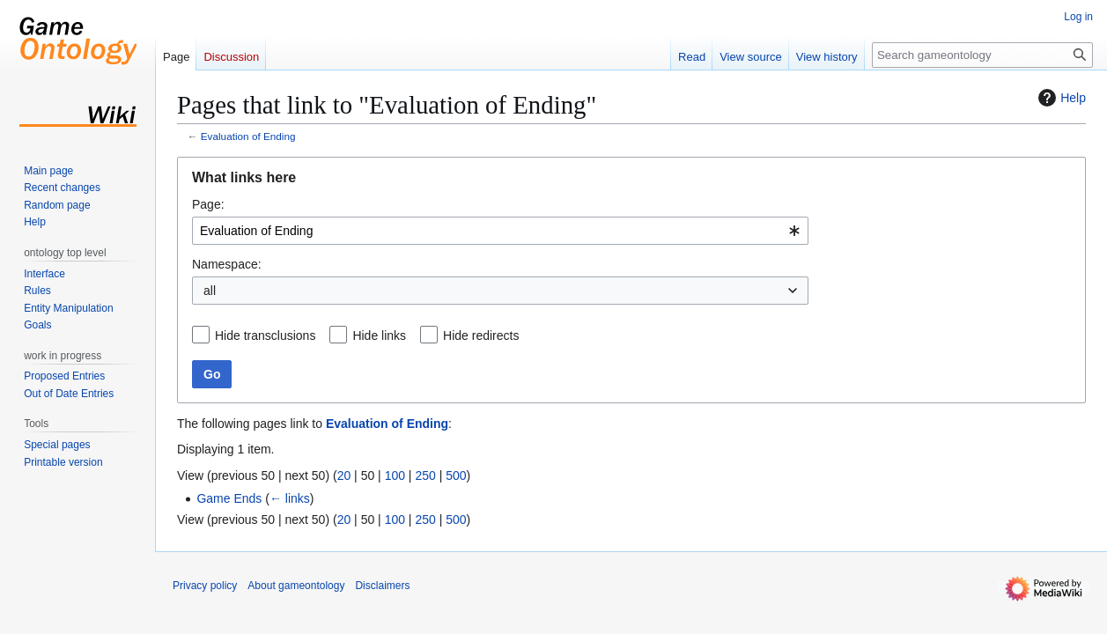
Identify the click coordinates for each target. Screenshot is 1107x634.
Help (1060, 98)
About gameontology (295, 585)
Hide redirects (481, 335)
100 (395, 475)
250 (425, 475)
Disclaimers (382, 585)
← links (289, 498)
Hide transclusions (265, 335)
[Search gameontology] (982, 55)
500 (456, 475)
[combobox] (500, 231)
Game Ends (229, 498)
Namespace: (227, 264)
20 (344, 475)
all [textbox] (209, 291)
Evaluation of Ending (248, 136)
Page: (208, 204)
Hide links (379, 335)
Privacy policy (205, 585)
